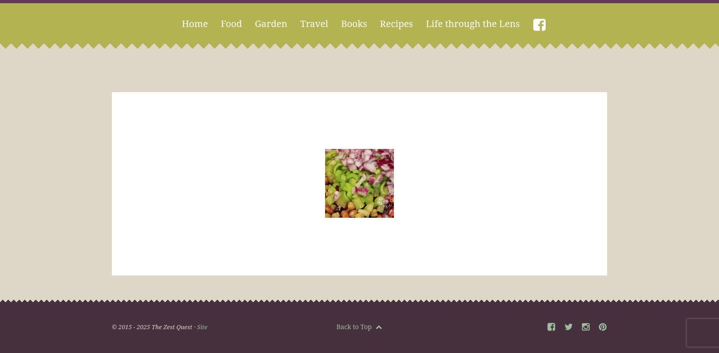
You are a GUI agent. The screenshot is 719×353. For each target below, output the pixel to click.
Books (354, 23)
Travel (314, 23)
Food (231, 23)
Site (202, 327)
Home (195, 23)
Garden (271, 23)
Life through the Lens (473, 23)
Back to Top (359, 326)
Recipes (396, 23)
